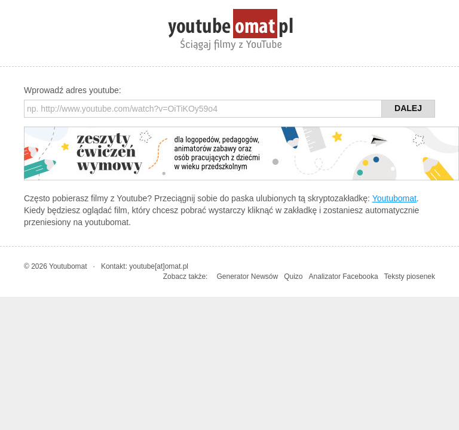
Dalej (408, 108)
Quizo (293, 276)
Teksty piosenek (409, 276)
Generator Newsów (247, 276)
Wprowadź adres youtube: (72, 90)
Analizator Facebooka (343, 276)
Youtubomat (394, 198)
